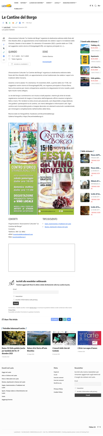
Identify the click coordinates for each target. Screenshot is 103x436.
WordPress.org (58, 385)
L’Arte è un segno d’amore (87, 349)
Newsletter (18, 296)
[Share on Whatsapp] (9, 22)
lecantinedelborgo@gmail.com (25, 233)
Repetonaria (95, 53)
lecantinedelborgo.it (21, 236)
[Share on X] (6, 22)
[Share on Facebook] (3, 22)
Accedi (55, 376)
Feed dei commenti (59, 382)
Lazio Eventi (7, 27)
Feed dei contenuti (59, 379)
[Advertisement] (90, 115)
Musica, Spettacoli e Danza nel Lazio (59, 229)
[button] (95, 5)
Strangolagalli (48, 62)
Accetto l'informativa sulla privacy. (27, 299)
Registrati (56, 373)
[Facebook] (90, 5)
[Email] (13, 22)
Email (15, 288)
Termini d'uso (34, 308)
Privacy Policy (13, 310)
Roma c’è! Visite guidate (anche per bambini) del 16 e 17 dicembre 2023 (13, 352)
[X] (92, 5)
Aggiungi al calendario (20, 64)
